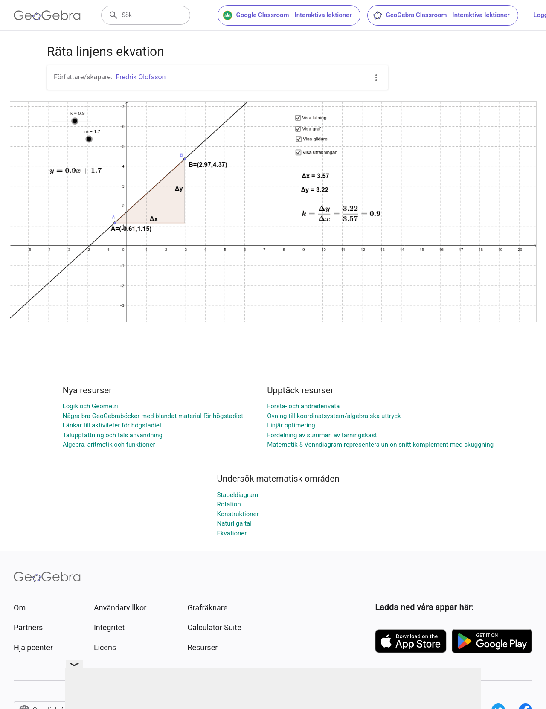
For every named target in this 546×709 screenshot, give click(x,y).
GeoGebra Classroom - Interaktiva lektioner (441, 15)
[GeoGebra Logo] (47, 15)
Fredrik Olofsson (141, 77)
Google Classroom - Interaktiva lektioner (287, 15)
